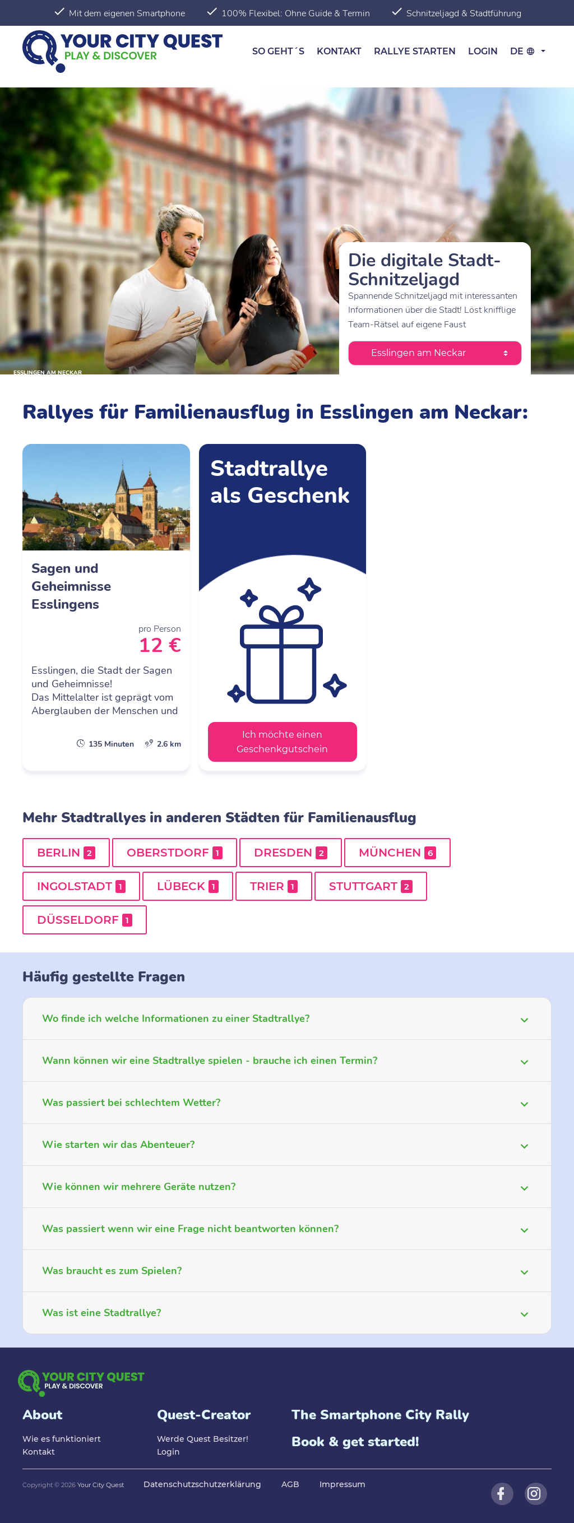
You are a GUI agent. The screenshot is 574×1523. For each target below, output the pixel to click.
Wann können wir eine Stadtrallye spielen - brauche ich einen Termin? (209, 1060)
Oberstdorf (175, 852)
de (524, 51)
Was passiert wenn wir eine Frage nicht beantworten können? (190, 1228)
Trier (274, 886)
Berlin (66, 852)
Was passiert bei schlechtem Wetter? (131, 1102)
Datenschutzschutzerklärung (202, 1484)
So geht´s (278, 51)
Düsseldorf (84, 920)
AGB (290, 1484)
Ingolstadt (81, 886)
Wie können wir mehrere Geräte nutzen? (138, 1186)
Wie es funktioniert (61, 1439)
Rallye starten (415, 51)
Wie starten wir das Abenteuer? (118, 1144)
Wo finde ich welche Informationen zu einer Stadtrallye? (175, 1018)
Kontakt (339, 51)
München (397, 852)
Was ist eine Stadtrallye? (101, 1313)
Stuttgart (371, 886)
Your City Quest (100, 1485)
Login (483, 51)
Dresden (290, 852)
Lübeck (188, 886)
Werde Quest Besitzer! (202, 1439)
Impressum (342, 1484)
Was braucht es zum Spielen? (112, 1270)
